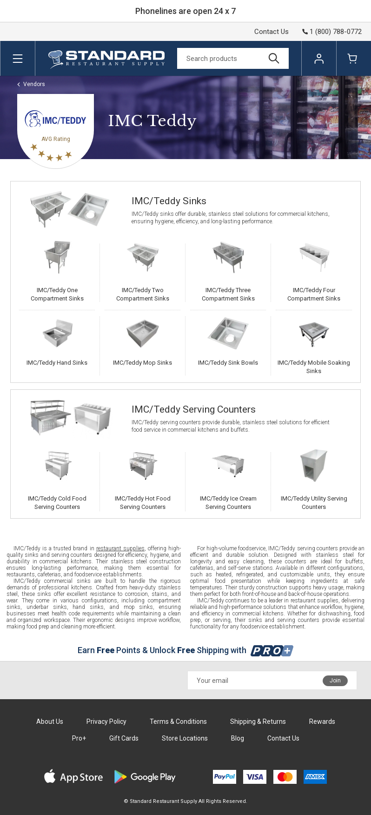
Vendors (34, 84)
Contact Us (271, 31)
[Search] (233, 58)
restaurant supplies (120, 548)
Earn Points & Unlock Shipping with (186, 650)
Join (335, 680)
